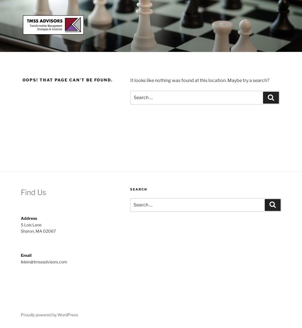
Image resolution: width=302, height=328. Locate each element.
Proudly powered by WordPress (49, 314)
